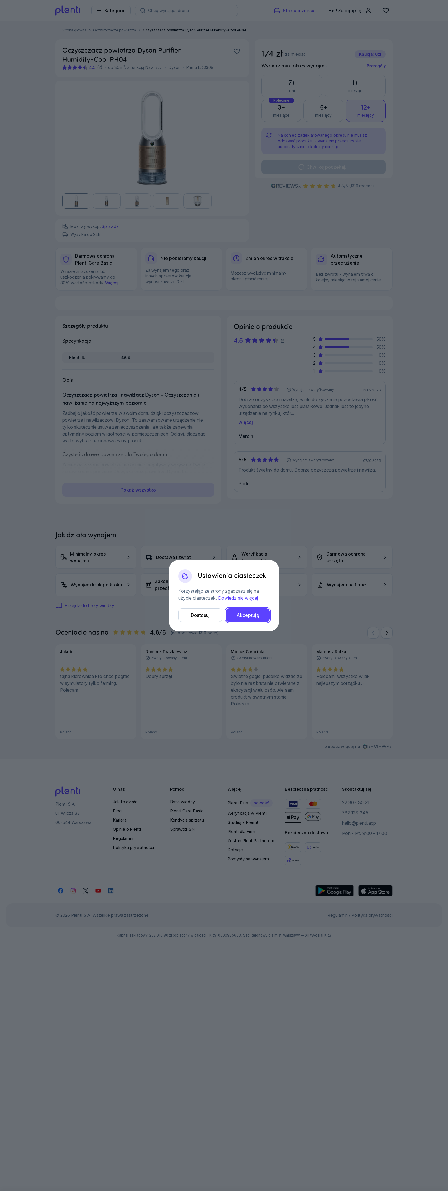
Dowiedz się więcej (238, 598)
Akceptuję (248, 615)
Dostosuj (200, 615)
